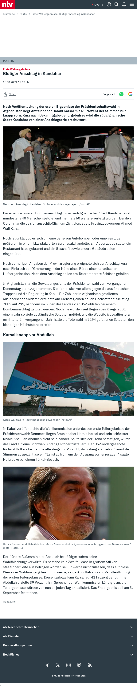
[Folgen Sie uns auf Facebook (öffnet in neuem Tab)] (47, 665)
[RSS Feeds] (90, 665)
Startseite (9, 14)
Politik (23, 14)
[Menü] (131, 4)
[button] (68, 166)
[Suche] (116, 4)
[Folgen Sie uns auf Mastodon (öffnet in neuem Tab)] (79, 665)
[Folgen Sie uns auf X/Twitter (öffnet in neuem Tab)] (58, 665)
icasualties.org (118, 314)
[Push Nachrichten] (124, 4)
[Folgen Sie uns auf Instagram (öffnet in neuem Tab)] (68, 665)
